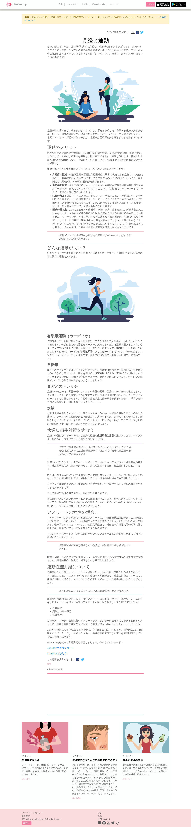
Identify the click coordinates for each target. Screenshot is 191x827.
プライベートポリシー (32, 813)
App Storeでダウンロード (60, 648)
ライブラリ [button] (71, 4)
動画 (99, 816)
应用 (60, 4)
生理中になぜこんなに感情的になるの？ (95, 760)
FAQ (99, 813)
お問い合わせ (103, 819)
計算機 (85, 4)
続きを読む (26, 779)
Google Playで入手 (56, 653)
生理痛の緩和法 (31, 760)
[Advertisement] (95, 694)
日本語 (149, 4)
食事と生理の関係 (133, 760)
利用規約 (26, 816)
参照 (49, 664)
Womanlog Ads (98, 4)
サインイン (113, 4)
